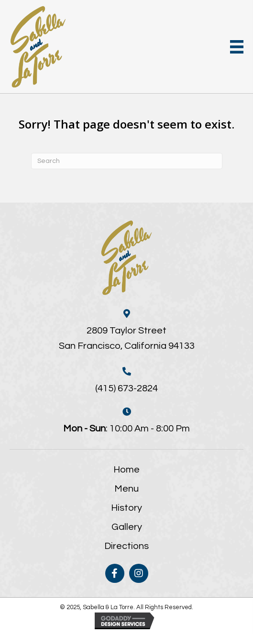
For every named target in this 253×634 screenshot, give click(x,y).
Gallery (126, 527)
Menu (126, 489)
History (126, 508)
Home (126, 469)
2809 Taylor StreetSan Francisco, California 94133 (127, 338)
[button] (114, 573)
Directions (126, 546)
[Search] (126, 161)
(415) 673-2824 (126, 388)
